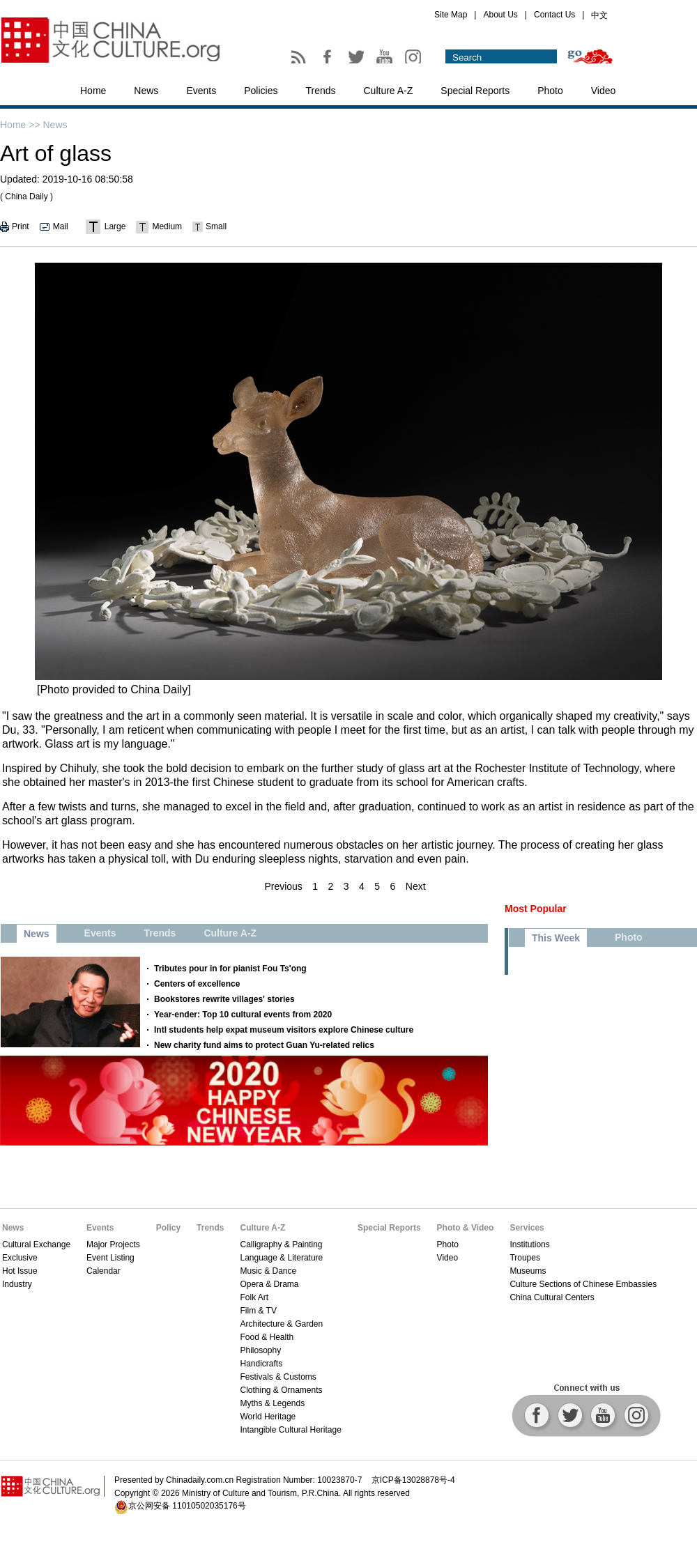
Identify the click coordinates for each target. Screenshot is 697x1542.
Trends (320, 90)
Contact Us (554, 15)
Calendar (103, 1271)
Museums (528, 1271)
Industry (17, 1284)
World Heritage (268, 1416)
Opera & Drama (269, 1284)
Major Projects (113, 1244)
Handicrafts (261, 1363)
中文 (599, 15)
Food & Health (266, 1337)
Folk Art (254, 1297)
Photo (550, 90)
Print (20, 226)
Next (416, 886)
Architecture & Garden (281, 1324)
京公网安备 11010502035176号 (187, 1506)
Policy (168, 1228)
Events (201, 90)
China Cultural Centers (552, 1297)
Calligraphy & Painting (281, 1244)
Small (216, 226)
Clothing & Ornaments (281, 1390)
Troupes (525, 1258)
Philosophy (260, 1350)
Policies (260, 90)
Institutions (529, 1244)
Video (603, 90)
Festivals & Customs (278, 1377)
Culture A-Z (388, 90)
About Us (500, 15)
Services (527, 1228)
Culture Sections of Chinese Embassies (583, 1284)
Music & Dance (268, 1271)
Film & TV (258, 1311)
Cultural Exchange (36, 1244)
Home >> (20, 124)
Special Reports (475, 90)
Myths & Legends (272, 1403)
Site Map (450, 15)
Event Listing (110, 1258)
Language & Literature (281, 1258)
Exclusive (20, 1258)
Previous (283, 886)
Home (93, 90)
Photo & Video (465, 1228)
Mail (60, 226)
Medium (167, 226)
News (146, 90)
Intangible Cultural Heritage (290, 1430)
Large (115, 226)
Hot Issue (20, 1271)
